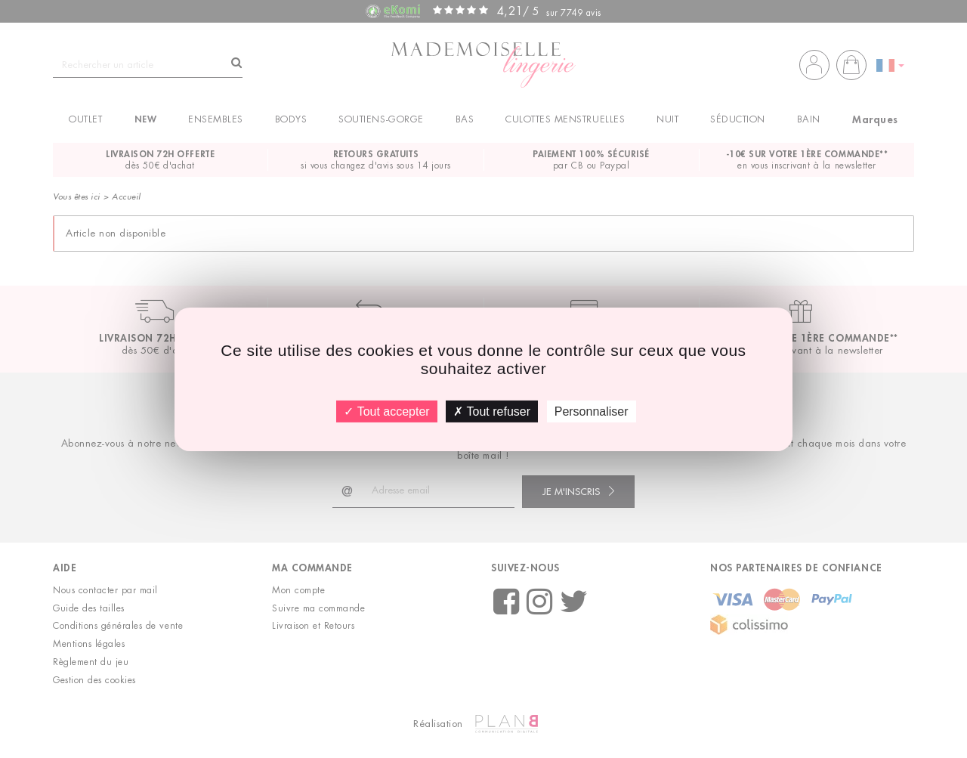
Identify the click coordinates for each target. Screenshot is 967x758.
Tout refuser (491, 410)
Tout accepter (386, 410)
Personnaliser (592, 410)
